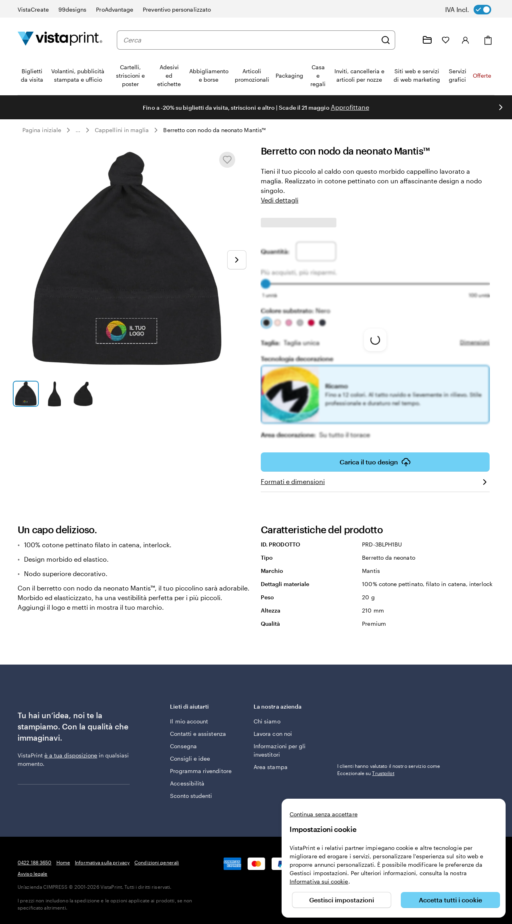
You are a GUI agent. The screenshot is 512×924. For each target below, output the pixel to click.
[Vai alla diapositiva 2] (55, 394)
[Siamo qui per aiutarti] (408, 40)
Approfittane (350, 107)
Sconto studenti (191, 795)
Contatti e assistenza (198, 733)
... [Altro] (78, 130)
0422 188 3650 (35, 862)
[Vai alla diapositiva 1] (26, 394)
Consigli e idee (190, 758)
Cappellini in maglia (122, 130)
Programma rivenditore (200, 770)
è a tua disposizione (70, 755)
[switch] (473, 9)
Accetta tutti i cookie (450, 900)
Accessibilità (187, 783)
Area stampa (271, 766)
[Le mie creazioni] (427, 40)
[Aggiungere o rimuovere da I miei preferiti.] (227, 160)
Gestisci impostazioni (341, 900)
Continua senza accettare (324, 814)
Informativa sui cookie (319, 881)
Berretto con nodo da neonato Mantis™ (214, 130)
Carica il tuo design (375, 462)
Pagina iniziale (41, 130)
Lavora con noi (273, 733)
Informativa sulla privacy (102, 862)
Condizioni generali (156, 862)
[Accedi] (465, 40)
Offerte (482, 75)
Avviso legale (33, 873)
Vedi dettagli (279, 200)
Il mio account (189, 721)
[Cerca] (386, 40)
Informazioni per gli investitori (280, 750)
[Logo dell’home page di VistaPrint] (60, 40)
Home (63, 862)
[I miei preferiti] (446, 40)
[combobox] (250, 40)
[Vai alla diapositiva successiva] (500, 107)
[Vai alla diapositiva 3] (84, 394)
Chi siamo (267, 721)
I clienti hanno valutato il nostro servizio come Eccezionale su (388, 769)
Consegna (183, 746)
